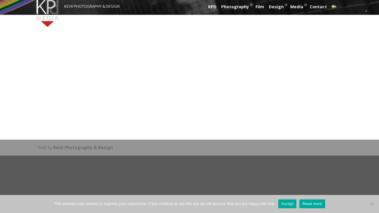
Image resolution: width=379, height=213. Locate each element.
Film (260, 6)
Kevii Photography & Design (83, 147)
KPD (212, 6)
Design (276, 6)
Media (296, 6)
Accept (287, 203)
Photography (235, 6)
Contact (318, 6)
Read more (312, 203)
